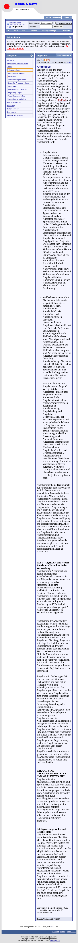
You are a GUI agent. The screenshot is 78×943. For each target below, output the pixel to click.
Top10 (9, 67)
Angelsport (12, 76)
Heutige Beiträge (49, 31)
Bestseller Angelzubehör (17, 80)
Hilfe (23, 31)
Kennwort (32, 26)
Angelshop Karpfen (15, 93)
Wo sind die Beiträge (15, 115)
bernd (69, 62)
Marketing (11, 106)
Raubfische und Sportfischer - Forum (17, 23)
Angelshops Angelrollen (17, 99)
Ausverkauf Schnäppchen (17, 89)
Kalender (33, 31)
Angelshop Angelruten (16, 96)
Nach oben (71, 932)
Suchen (66, 31)
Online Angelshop (13, 70)
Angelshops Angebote (16, 73)
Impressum (11, 112)
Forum (15, 31)
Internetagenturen (14, 102)
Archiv (62, 932)
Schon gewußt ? (13, 109)
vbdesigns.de (55, 940)
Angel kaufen (13, 86)
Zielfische (10, 60)
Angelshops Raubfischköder (17, 63)
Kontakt (55, 932)
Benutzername (34, 23)
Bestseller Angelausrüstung (18, 83)
